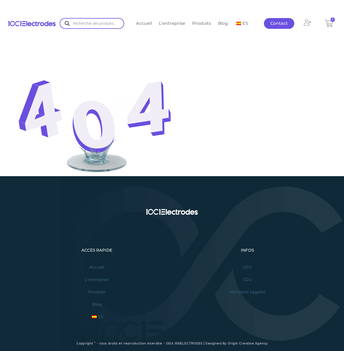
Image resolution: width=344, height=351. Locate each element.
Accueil (144, 23)
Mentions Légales (247, 291)
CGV (247, 267)
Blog (223, 23)
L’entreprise (172, 23)
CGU (247, 279)
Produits (201, 23)
